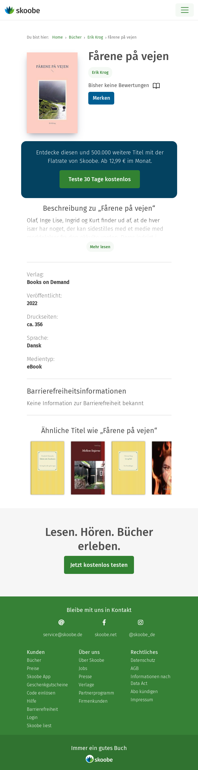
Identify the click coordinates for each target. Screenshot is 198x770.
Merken (101, 98)
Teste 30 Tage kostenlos (100, 179)
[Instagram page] (142, 628)
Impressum (142, 699)
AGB (135, 668)
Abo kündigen (144, 691)
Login (32, 717)
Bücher (75, 37)
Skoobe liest (39, 725)
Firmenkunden (93, 701)
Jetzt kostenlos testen (99, 565)
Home (57, 37)
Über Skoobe (91, 660)
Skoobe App (38, 676)
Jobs (83, 668)
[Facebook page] (105, 628)
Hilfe (31, 701)
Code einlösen (41, 693)
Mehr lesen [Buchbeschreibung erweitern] (100, 247)
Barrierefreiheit (42, 709)
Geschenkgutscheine (47, 684)
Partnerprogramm (96, 693)
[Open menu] (184, 10)
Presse (85, 676)
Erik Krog (95, 37)
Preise (33, 668)
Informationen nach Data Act (150, 680)
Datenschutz (143, 660)
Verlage (86, 684)
